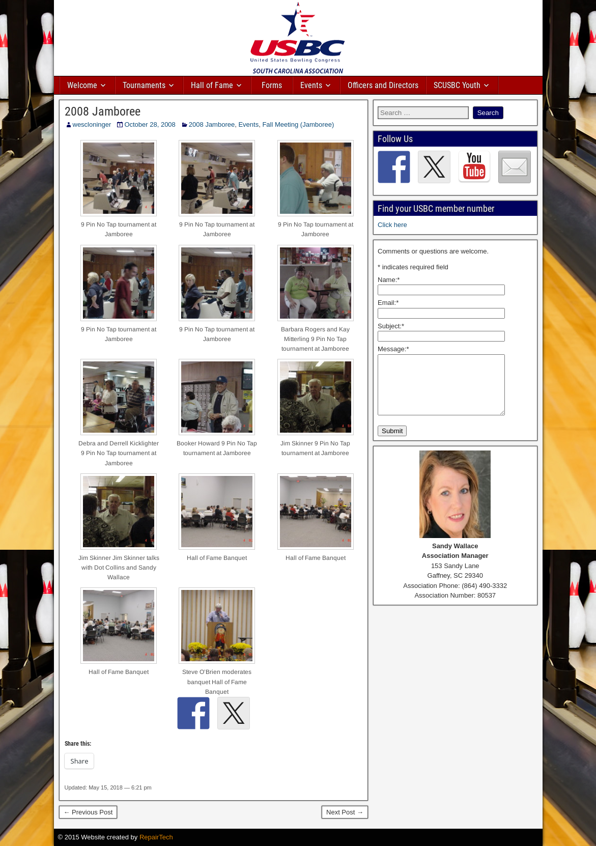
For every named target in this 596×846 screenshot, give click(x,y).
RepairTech (156, 837)
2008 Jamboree (102, 111)
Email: (388, 302)
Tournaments (144, 85)
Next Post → (344, 812)
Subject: (391, 326)
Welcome (82, 85)
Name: (389, 280)
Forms (272, 85)
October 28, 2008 (149, 124)
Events (311, 85)
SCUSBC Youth (457, 85)
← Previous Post (88, 812)
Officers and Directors (383, 85)
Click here (392, 225)
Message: (393, 349)
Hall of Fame (212, 85)
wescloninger (92, 124)
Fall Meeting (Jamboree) (298, 124)
